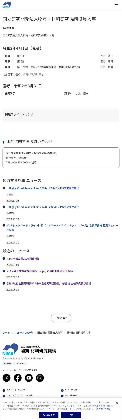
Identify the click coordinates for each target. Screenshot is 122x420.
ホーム (6, 332)
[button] (61, 318)
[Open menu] (116, 5)
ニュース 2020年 (23, 332)
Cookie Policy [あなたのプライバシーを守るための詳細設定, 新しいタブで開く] (103, 410)
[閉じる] (116, 404)
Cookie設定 (49, 416)
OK (71, 416)
